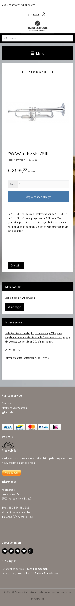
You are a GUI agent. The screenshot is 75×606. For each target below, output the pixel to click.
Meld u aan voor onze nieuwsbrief (18, 5)
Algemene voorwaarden (14, 407)
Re (3, 412)
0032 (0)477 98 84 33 (19, 516)
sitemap (33, 592)
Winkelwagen (14, 307)
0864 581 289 (21, 507)
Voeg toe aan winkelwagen (38, 197)
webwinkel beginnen (50, 592)
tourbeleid (9, 412)
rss (39, 592)
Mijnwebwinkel (37, 598)
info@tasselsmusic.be (18, 512)
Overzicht (15, 265)
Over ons (7, 403)
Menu (37, 53)
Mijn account (36, 14)
